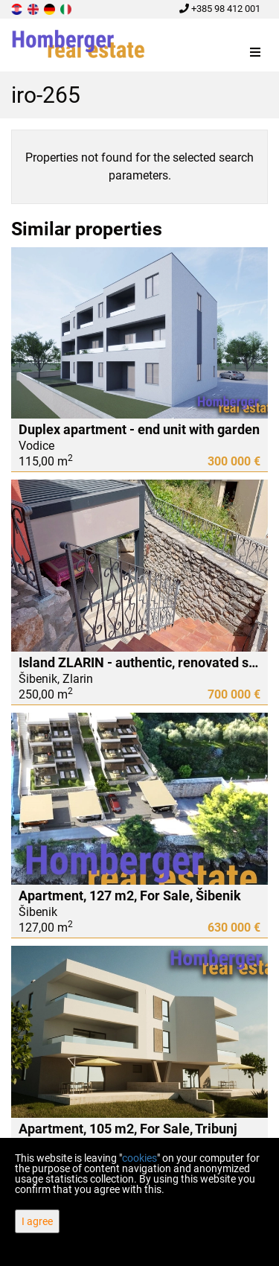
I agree (37, 1221)
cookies (139, 1158)
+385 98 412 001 (219, 8)
